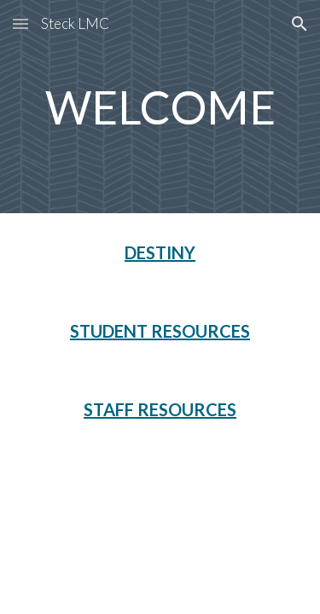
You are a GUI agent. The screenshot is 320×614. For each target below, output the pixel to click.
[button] (20, 23)
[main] (160, 107)
